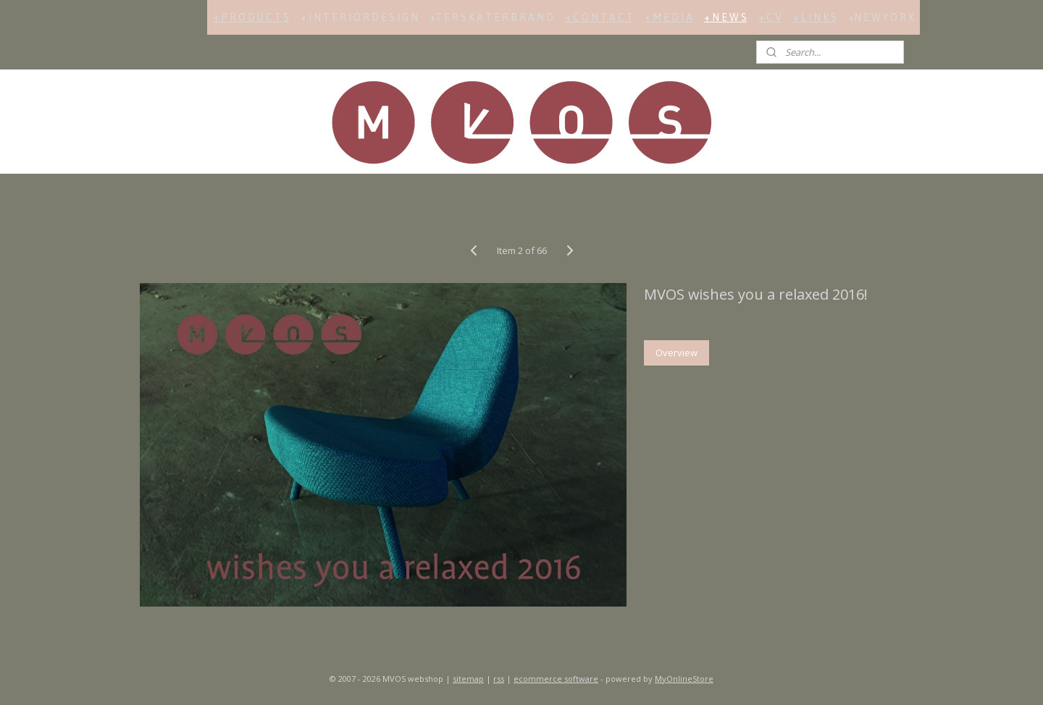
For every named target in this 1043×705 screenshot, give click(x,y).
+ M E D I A (668, 17)
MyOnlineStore (684, 678)
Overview (676, 352)
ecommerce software (556, 678)
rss (498, 678)
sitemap (468, 678)
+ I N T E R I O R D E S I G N (359, 17)
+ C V (770, 17)
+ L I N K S (815, 17)
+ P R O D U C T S (251, 17)
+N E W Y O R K (881, 17)
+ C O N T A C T (599, 17)
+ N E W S (725, 17)
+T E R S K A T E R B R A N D (491, 17)
